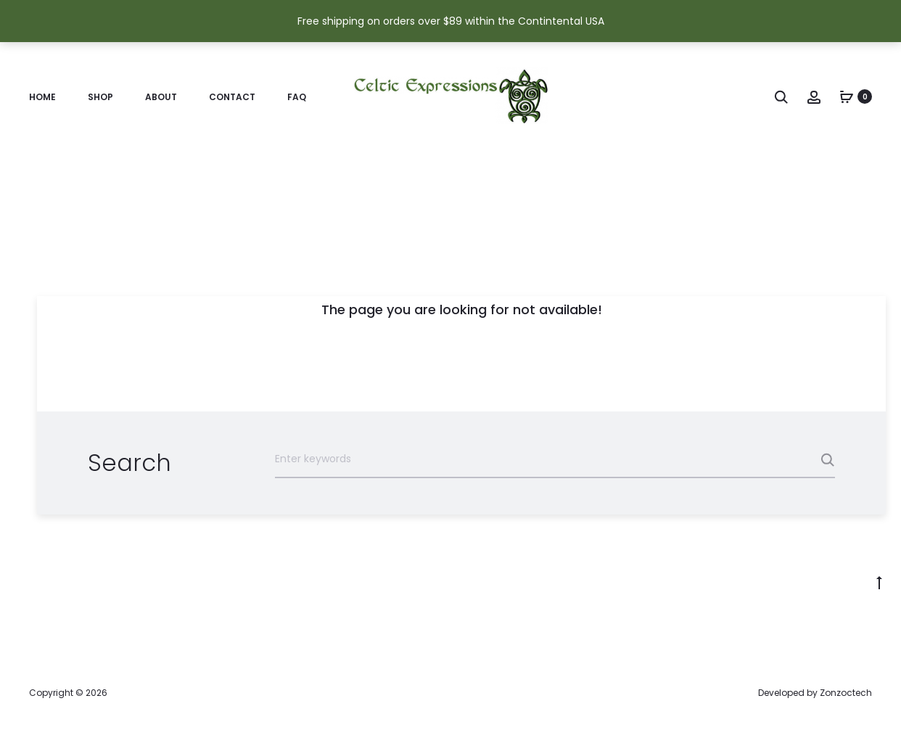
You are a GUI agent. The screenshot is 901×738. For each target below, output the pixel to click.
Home (42, 97)
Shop (100, 97)
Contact (232, 97)
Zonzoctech (846, 692)
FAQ (296, 97)
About (161, 97)
